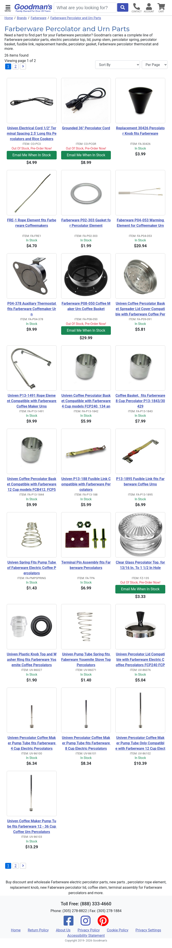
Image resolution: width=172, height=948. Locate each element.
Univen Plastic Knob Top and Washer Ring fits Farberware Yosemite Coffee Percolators (31, 659)
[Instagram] (85, 924)
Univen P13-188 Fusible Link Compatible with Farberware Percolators (86, 484)
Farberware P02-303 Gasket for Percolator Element (86, 223)
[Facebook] (68, 924)
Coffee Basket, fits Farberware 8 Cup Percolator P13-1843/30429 (140, 400)
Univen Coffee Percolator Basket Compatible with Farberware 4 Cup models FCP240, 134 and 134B (86, 401)
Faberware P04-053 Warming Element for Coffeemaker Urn (141, 223)
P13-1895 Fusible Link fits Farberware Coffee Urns (140, 481)
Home (8, 18)
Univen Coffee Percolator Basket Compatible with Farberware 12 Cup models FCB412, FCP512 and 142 (31, 484)
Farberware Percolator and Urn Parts (75, 18)
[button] (7, 8)
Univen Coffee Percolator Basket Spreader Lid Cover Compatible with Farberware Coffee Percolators (140, 309)
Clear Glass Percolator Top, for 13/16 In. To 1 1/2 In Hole (140, 565)
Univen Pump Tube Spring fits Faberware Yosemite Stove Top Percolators (86, 659)
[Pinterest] (103, 924)
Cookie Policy (117, 930)
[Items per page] (155, 64)
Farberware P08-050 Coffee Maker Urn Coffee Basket (86, 306)
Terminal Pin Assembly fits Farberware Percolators (86, 565)
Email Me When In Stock (32, 155)
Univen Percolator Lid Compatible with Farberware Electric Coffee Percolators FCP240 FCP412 (140, 660)
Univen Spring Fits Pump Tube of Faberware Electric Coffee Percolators (32, 567)
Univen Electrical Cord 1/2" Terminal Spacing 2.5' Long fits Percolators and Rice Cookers (31, 133)
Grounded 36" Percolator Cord (86, 128)
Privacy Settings (148, 930)
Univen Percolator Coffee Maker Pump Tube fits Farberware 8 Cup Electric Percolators (86, 743)
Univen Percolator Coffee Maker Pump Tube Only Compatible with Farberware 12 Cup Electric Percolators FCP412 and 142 (140, 743)
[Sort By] (117, 64)
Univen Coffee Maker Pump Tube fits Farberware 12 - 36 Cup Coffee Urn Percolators (32, 826)
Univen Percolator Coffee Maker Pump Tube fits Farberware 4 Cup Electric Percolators (32, 743)
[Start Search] (122, 7)
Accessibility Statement (86, 935)
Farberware (38, 18)
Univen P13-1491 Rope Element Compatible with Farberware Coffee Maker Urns (32, 400)
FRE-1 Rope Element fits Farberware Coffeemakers (31, 223)
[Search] (85, 7)
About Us (63, 930)
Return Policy (38, 930)
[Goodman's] (33, 8)
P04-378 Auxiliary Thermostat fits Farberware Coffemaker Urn (31, 308)
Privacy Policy (89, 930)
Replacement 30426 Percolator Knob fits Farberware (140, 131)
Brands (22, 18)
